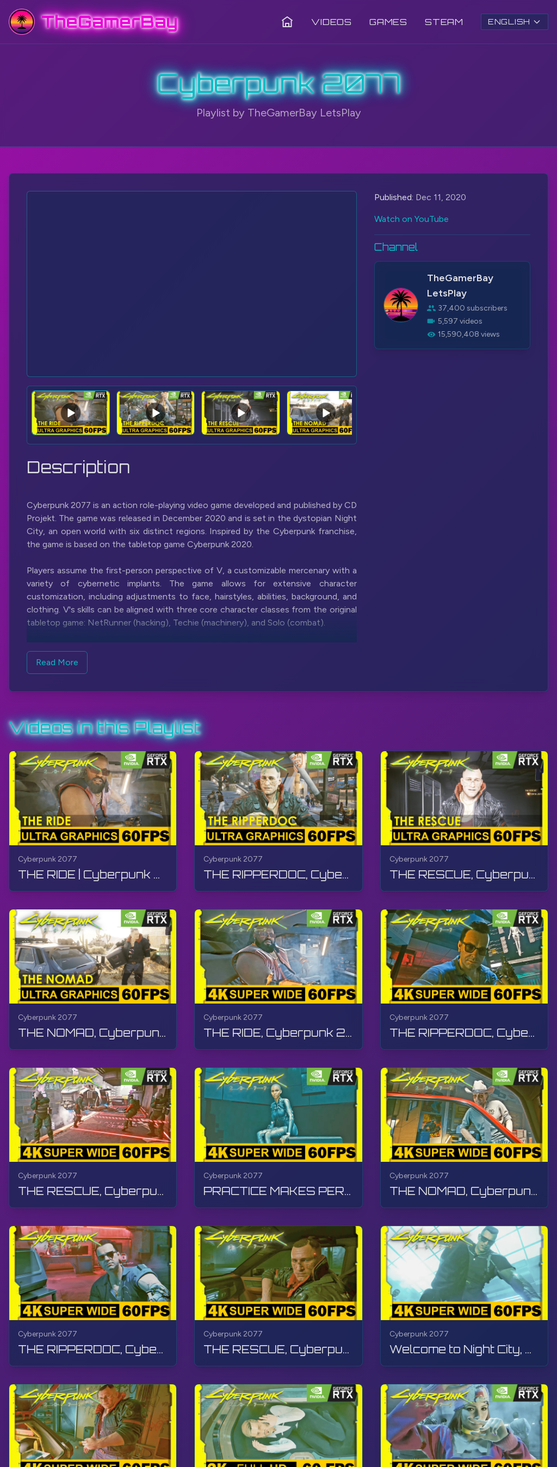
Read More (57, 662)
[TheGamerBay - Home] (93, 22)
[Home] (287, 21)
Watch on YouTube (411, 219)
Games (388, 21)
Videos (331, 21)
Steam (444, 21)
